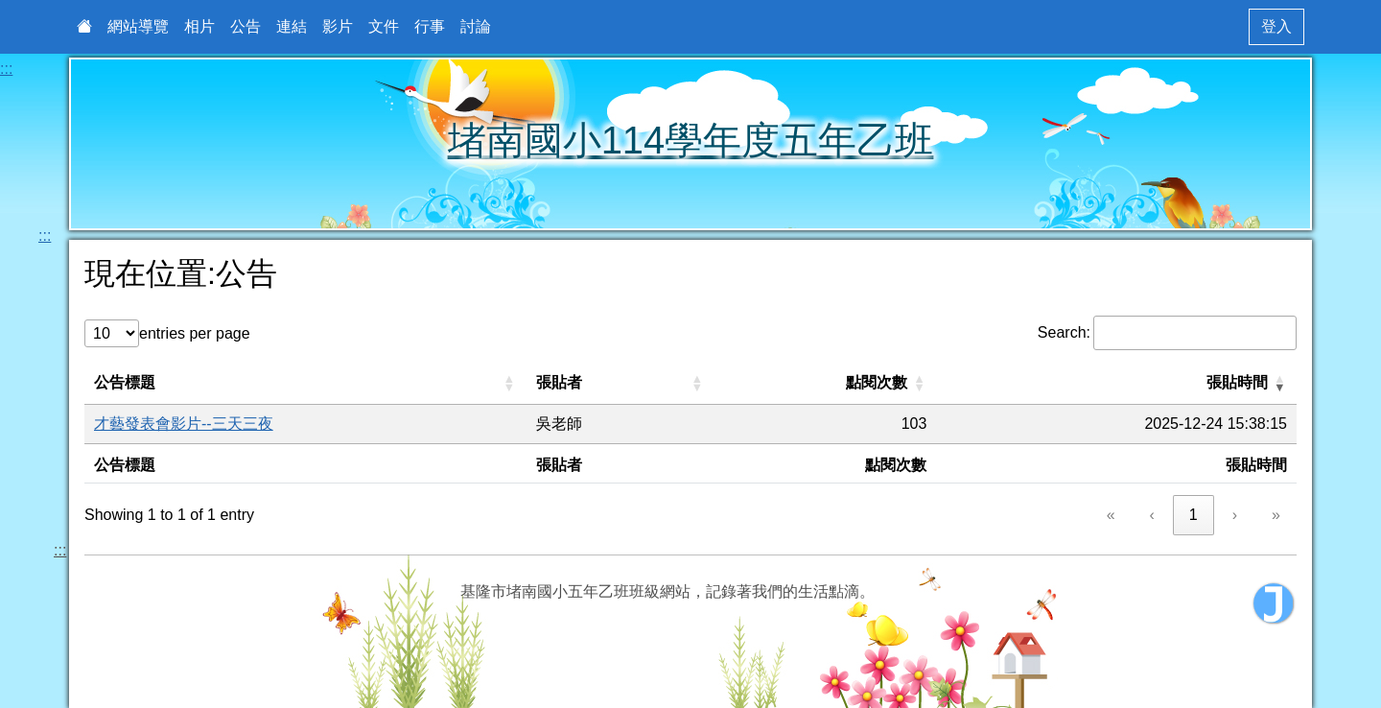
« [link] (1111, 515)
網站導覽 (138, 26)
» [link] (1276, 515)
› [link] (1234, 515)
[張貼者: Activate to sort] (620, 383)
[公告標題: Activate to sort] (305, 383)
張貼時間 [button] (1237, 382)
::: (6, 68)
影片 (337, 26)
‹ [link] (1152, 515)
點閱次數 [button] (876, 382)
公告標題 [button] (124, 382)
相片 (199, 26)
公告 (245, 26)
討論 (475, 26)
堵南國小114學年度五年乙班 (691, 140)
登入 (1276, 26)
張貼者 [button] (559, 382)
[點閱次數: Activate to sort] (825, 383)
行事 (429, 26)
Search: (1064, 332)
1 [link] (1193, 515)
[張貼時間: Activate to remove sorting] (1116, 383)
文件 (383, 26)
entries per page (194, 333)
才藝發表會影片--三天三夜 (183, 423)
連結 (291, 26)
